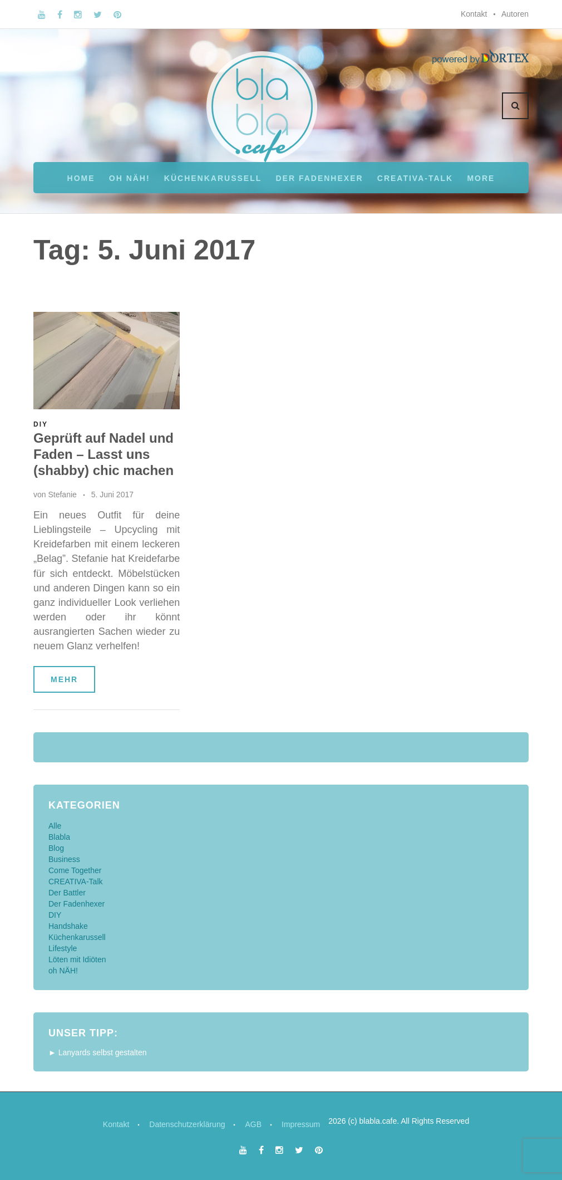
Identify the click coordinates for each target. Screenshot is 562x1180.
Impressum (301, 1124)
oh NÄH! (129, 178)
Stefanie (62, 494)
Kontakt (474, 13)
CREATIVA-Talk (415, 178)
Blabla (59, 837)
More (481, 178)
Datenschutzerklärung (187, 1124)
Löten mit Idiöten (77, 959)
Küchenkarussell (213, 178)
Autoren (515, 13)
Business (64, 859)
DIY (40, 424)
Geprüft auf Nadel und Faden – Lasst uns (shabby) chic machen (103, 454)
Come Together (74, 870)
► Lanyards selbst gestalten (97, 1052)
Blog (56, 848)
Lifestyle (62, 948)
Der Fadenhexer (319, 178)
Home (81, 178)
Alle (54, 825)
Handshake (68, 926)
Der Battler (67, 892)
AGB (253, 1124)
